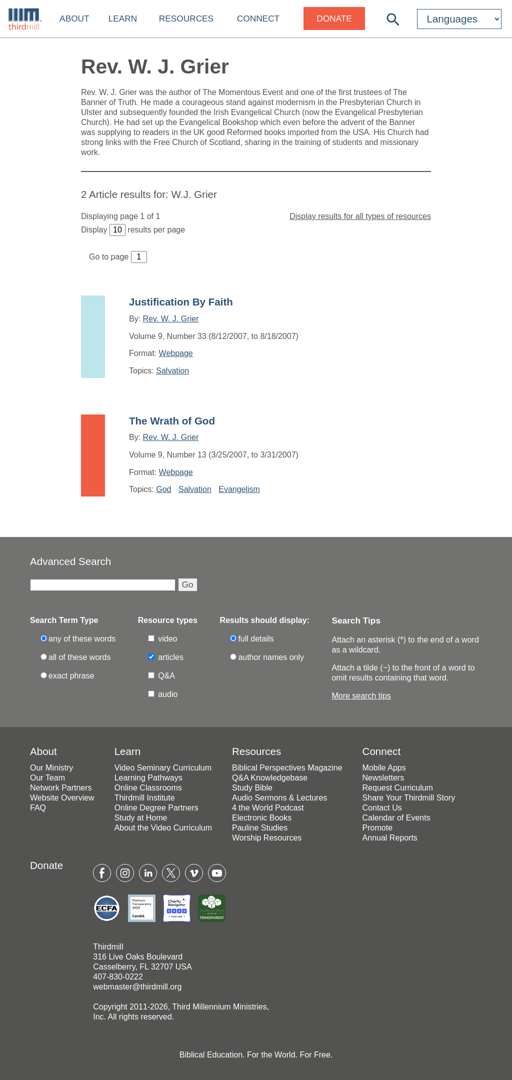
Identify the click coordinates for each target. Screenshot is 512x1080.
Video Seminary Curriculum (163, 768)
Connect (258, 19)
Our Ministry (51, 768)
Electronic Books (262, 818)
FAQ (38, 808)
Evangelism (239, 489)
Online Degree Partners (156, 808)
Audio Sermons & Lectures (279, 798)
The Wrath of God (172, 420)
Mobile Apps (384, 768)
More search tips (361, 696)
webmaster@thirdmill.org (137, 986)
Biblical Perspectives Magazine (287, 768)
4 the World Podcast (268, 808)
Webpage (176, 353)
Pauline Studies (260, 828)
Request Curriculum (397, 788)
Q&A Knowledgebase (270, 778)
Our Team (47, 778)
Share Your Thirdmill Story (409, 798)
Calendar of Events (396, 818)
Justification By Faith (181, 302)
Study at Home (141, 818)
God (163, 489)
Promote (377, 828)
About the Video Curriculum (163, 828)
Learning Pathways (148, 778)
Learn (123, 19)
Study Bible (252, 788)
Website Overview (62, 798)
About (74, 19)
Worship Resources (267, 838)
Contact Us (382, 808)
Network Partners (61, 788)
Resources (186, 19)
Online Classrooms (148, 788)
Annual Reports (390, 838)
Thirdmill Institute (144, 798)
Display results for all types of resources (360, 216)
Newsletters (383, 778)
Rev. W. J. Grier (171, 318)
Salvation (172, 370)
